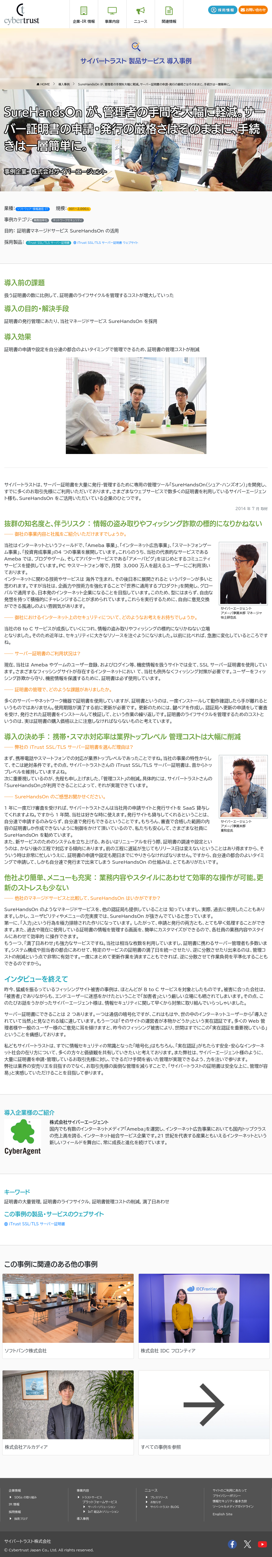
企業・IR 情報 (84, 21)
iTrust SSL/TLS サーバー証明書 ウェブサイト (124, 242)
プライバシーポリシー (229, 1496)
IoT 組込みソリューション (106, 1511)
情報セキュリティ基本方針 (233, 1501)
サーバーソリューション (104, 1506)
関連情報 (169, 21)
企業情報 (16, 1490)
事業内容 (112, 21)
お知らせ (156, 1501)
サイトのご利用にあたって (233, 1490)
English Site (224, 1514)
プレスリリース (160, 1497)
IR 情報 (15, 1504)
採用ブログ (22, 1518)
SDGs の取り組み (27, 1497)
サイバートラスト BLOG (167, 1506)
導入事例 (84, 1518)
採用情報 (16, 1512)
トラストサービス (93, 1497)
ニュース (140, 21)
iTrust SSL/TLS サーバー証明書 (41, 1223)
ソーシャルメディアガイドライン (236, 1506)
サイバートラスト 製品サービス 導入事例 (136, 59)
